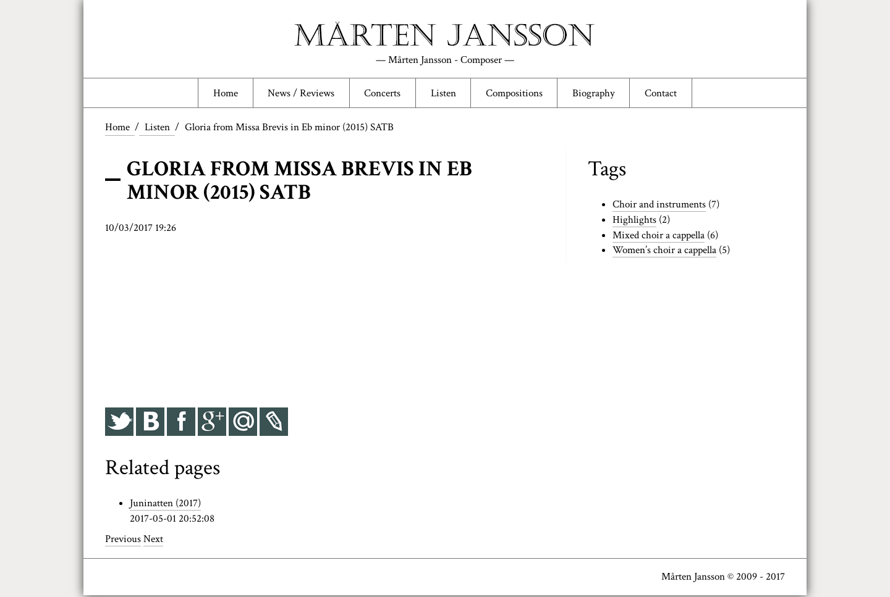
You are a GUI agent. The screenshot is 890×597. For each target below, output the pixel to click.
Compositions (515, 94)
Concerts (381, 94)
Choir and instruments (659, 206)
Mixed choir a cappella (658, 237)
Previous (123, 541)
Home (223, 94)
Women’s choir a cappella (664, 252)
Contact (663, 94)
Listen (443, 94)
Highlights (634, 221)
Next (153, 541)
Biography (595, 94)
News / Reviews (299, 94)
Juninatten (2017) (165, 505)
